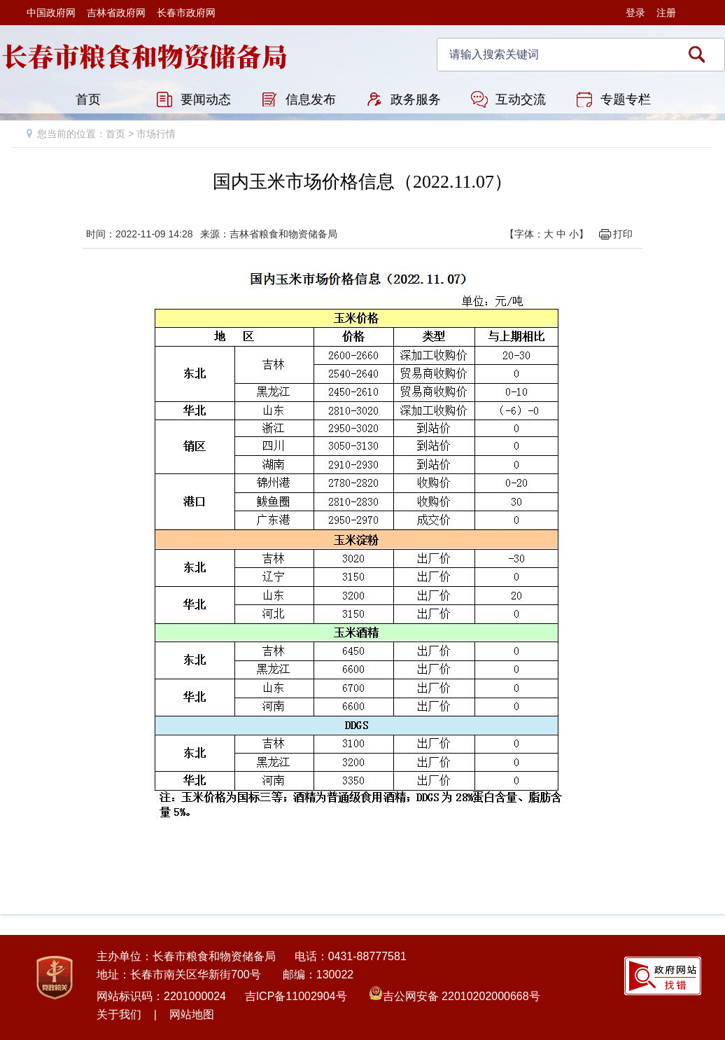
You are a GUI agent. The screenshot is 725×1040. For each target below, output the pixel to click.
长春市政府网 (186, 12)
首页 (88, 99)
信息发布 (311, 99)
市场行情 (156, 133)
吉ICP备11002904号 (296, 996)
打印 (623, 234)
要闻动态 (206, 99)
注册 (666, 12)
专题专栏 (625, 99)
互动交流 (520, 99)
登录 (635, 12)
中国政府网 (51, 12)
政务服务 (415, 99)
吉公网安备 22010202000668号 (461, 996)
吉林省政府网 (116, 12)
